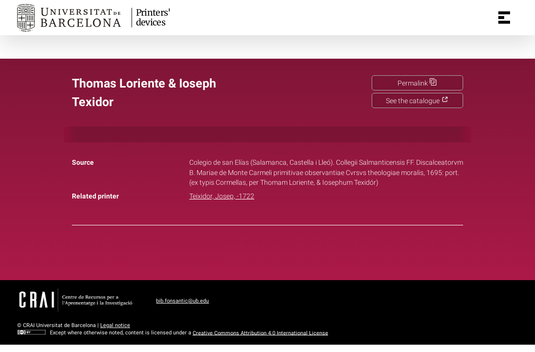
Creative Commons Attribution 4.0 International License (260, 333)
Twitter (262, 251)
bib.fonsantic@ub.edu (182, 301)
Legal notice (115, 325)
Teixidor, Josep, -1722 (221, 196)
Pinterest (284, 251)
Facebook (240, 251)
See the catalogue (417, 101)
